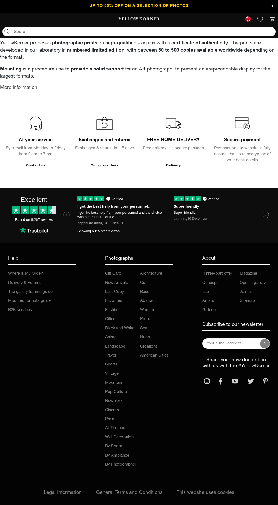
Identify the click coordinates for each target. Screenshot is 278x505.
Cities (110, 319)
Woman (147, 310)
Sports (111, 365)
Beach (145, 292)
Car (143, 283)
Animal (111, 337)
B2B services (20, 310)
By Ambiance (117, 456)
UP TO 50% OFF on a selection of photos (138, 6)
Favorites (113, 301)
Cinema (112, 410)
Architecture (151, 274)
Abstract (148, 301)
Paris (109, 419)
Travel (110, 356)
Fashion (112, 310)
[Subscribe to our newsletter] (265, 343)
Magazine (248, 274)
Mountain (113, 383)
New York (113, 401)
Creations (149, 347)
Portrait (147, 319)
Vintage (112, 374)
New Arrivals (116, 283)
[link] (139, 19)
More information (18, 87)
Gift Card (113, 274)
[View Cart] (272, 19)
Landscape (115, 347)
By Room (113, 446)
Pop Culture (116, 392)
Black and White (119, 328)
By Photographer (120, 465)
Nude (145, 337)
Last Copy (114, 292)
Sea (143, 328)
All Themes (115, 428)
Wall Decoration (119, 437)
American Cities (154, 356)
